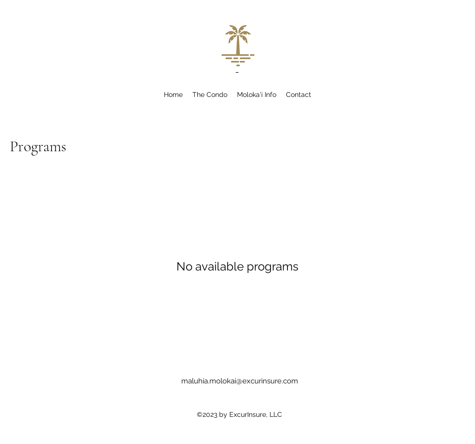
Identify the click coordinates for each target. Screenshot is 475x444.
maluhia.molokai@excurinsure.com (239, 381)
